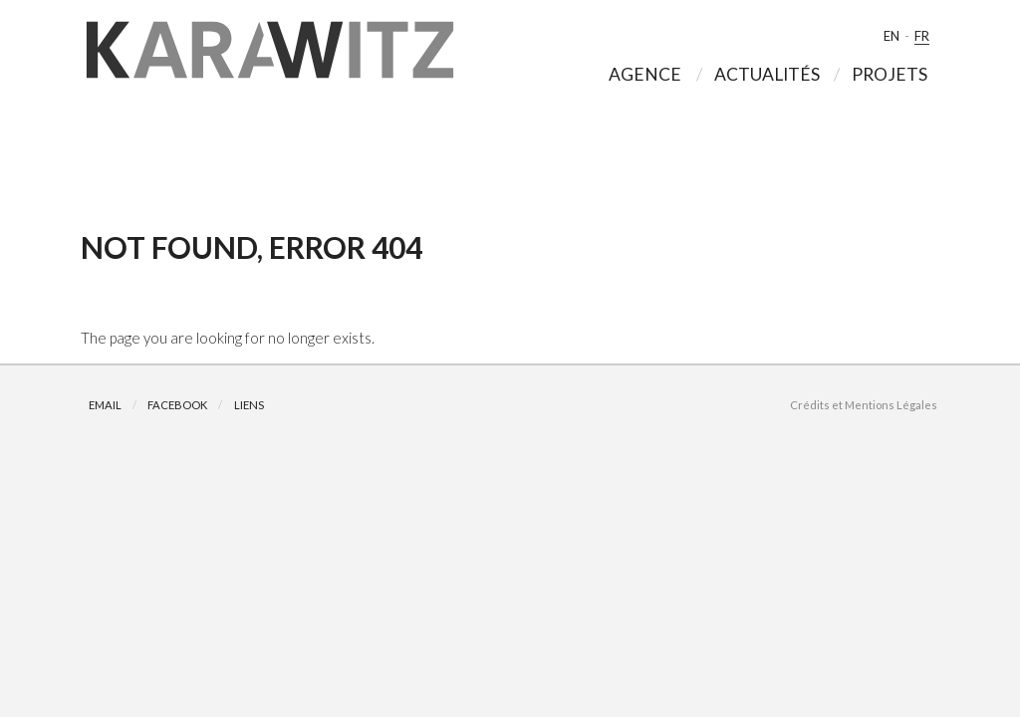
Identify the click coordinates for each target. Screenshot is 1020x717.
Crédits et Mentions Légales (863, 404)
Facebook (177, 404)
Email (105, 404)
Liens (249, 404)
